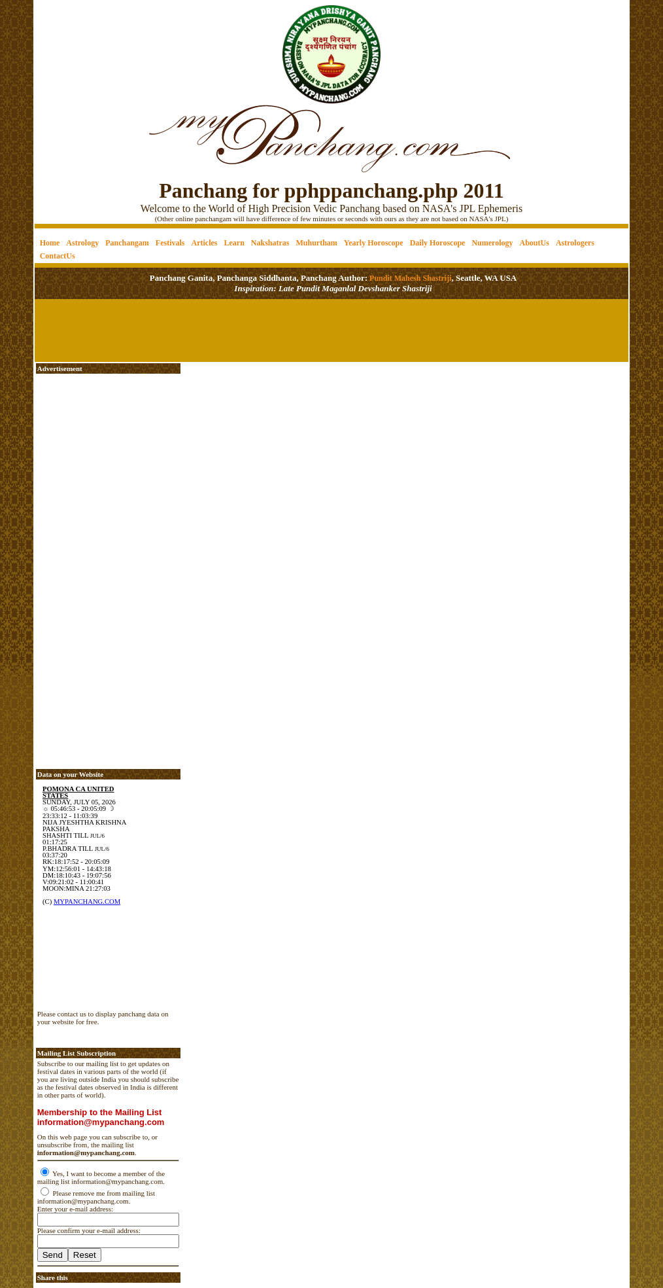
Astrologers (575, 242)
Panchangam (127, 242)
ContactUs (57, 255)
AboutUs (534, 242)
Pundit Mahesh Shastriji (409, 278)
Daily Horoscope (438, 242)
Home (50, 242)
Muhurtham (316, 242)
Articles (205, 242)
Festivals (170, 242)
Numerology (492, 242)
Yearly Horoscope (373, 242)
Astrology (82, 242)
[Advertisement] (79, 46)
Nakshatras (270, 242)
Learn (234, 242)
